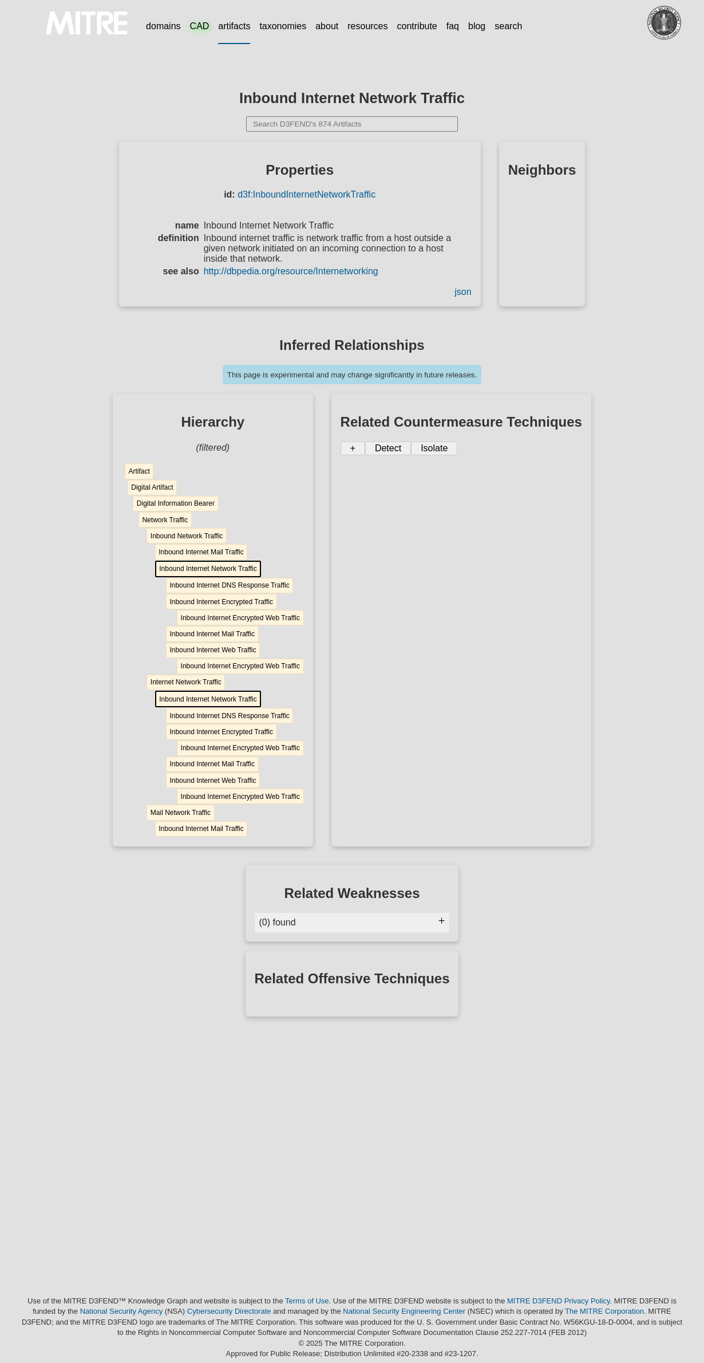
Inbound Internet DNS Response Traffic (229, 585)
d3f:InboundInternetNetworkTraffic (306, 194)
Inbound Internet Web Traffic (212, 650)
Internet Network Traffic (186, 682)
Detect (388, 448)
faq (452, 26)
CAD (199, 26)
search (508, 26)
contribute (417, 26)
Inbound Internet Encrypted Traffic (221, 602)
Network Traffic (165, 520)
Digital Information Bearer (176, 503)
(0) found (352, 922)
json (462, 292)
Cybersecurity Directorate (229, 1311)
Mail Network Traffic (181, 813)
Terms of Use (307, 1301)
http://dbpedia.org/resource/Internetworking (291, 271)
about (326, 26)
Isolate (434, 448)
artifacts (234, 26)
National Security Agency (121, 1311)
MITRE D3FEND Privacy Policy (558, 1301)
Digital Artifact (152, 487)
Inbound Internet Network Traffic (208, 569)
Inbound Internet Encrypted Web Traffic (240, 618)
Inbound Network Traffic (187, 536)
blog (476, 26)
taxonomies (282, 26)
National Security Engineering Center (404, 1311)
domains (163, 26)
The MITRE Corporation (604, 1311)
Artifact (138, 471)
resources (367, 26)
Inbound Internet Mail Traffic (201, 552)
